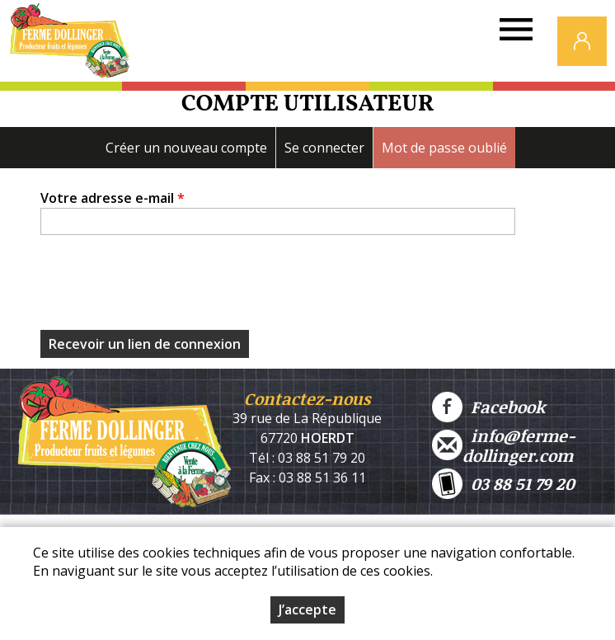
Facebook (488, 407)
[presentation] (165, 287)
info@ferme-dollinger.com (503, 445)
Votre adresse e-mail (112, 198)
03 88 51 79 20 (503, 483)
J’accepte (307, 609)
